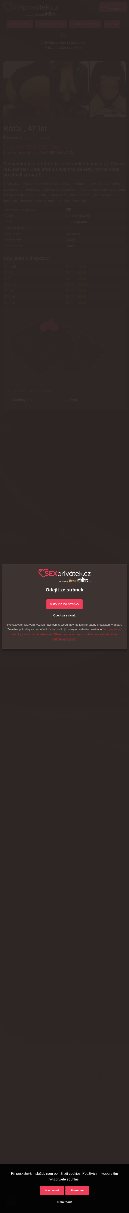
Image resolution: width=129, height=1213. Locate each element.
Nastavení (52, 1190)
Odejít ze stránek (64, 615)
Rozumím (77, 1190)
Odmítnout (64, 1202)
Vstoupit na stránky (64, 604)
